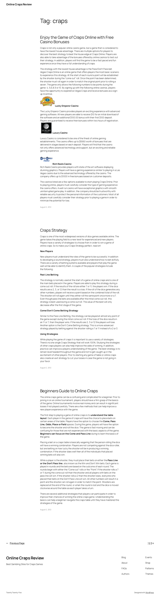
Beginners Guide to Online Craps (69, 391)
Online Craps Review (19, 4)
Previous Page (15, 543)
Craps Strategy (53, 230)
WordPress (150, 592)
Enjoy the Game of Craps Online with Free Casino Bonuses (77, 39)
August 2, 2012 (45, 207)
